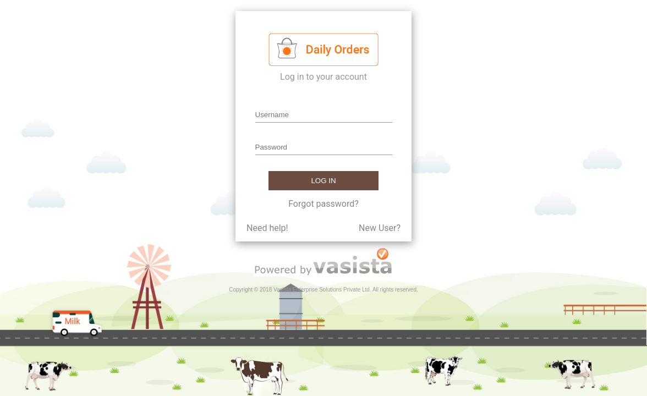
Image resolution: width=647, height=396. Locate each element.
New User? (380, 228)
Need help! (267, 228)
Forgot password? (323, 204)
